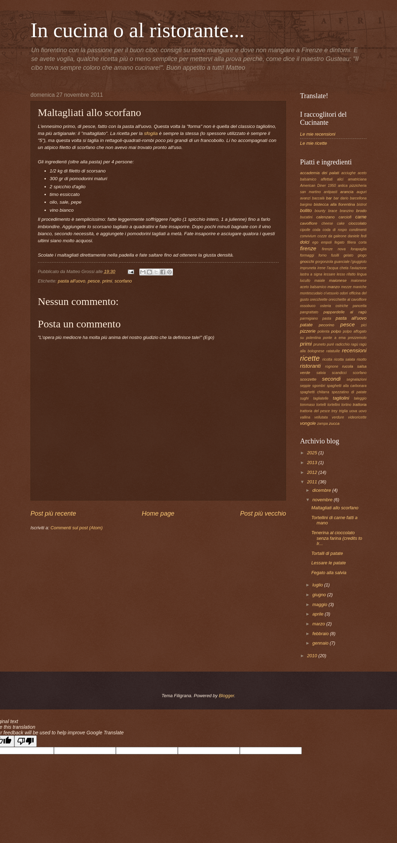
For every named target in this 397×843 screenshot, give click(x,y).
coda (316, 230)
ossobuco (307, 306)
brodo (361, 211)
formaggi (307, 255)
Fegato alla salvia (328, 572)
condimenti (358, 230)
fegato (339, 242)
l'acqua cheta (338, 268)
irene (322, 268)
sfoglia (151, 133)
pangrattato (309, 312)
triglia (343, 411)
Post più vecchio (263, 513)
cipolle (305, 230)
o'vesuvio (331, 293)
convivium (308, 236)
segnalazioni (357, 379)
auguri (361, 192)
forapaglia (359, 249)
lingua (362, 274)
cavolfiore (309, 223)
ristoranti (310, 366)
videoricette (357, 417)
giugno (319, 594)
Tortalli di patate (327, 553)
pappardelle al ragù (345, 312)
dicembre (322, 490)
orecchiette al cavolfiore (348, 299)
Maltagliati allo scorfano (334, 507)
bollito (306, 210)
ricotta (327, 359)
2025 (312, 452)
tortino (346, 405)
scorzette (308, 379)
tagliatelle (320, 398)
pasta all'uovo (71, 281)
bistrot (362, 204)
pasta (326, 318)
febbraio (321, 633)
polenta (323, 331)
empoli (326, 242)
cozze (322, 236)
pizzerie (307, 331)
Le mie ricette (313, 143)
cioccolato (357, 223)
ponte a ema (334, 338)
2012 (312, 472)
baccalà (318, 198)
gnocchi (307, 261)
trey (334, 411)
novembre (323, 499)
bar (329, 198)
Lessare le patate (328, 562)
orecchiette (318, 299)
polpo (336, 331)
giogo (362, 255)
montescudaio (311, 293)
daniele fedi (357, 236)
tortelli (321, 405)
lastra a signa (311, 274)
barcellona (358, 198)
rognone (332, 366)
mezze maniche (354, 287)
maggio (320, 604)
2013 (312, 462)
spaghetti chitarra (314, 392)
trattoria (360, 404)
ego (315, 242)
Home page (158, 513)
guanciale (341, 262)
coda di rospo (335, 230)
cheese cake (332, 223)
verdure (338, 417)
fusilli (335, 255)
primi (107, 281)
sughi (304, 398)
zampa (322, 424)
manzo (334, 287)
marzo (319, 623)
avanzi (305, 198)
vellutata (321, 417)
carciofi (345, 217)
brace (332, 211)
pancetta (360, 306)
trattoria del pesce (315, 411)
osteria (325, 306)
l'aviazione (358, 268)
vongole (308, 423)
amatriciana (357, 179)
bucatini (306, 217)
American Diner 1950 (318, 186)
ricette (310, 358)
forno (323, 255)
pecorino (326, 325)
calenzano (325, 217)
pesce (94, 281)
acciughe (348, 173)
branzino (347, 211)
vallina (305, 417)
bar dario (341, 198)
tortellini (333, 405)
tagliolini (341, 398)
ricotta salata (344, 359)
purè (330, 344)
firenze (308, 248)
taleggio (360, 398)
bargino (306, 204)
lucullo (305, 281)
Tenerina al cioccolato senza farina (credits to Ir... (336, 538)
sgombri (318, 386)
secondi (331, 379)
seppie (305, 386)
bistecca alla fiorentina (334, 204)
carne (361, 216)
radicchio (342, 344)
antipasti (330, 192)
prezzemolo (357, 338)
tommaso (307, 405)
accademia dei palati (319, 173)
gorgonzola (324, 262)
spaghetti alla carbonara (347, 386)
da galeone (337, 236)
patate (306, 324)
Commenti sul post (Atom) (76, 527)
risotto (362, 359)
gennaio (320, 643)
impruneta (308, 268)
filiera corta (357, 242)
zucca (334, 423)
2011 (312, 481)
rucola (347, 366)
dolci (304, 242)
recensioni (354, 350)
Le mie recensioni (317, 134)
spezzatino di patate (349, 392)
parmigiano (309, 318)
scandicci (339, 373)
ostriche (341, 306)
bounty (320, 211)
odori (344, 293)
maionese (338, 280)
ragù (354, 344)
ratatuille (333, 351)
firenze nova (334, 249)
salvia (321, 373)
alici (340, 179)
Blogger (226, 695)
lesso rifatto (346, 274)
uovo (363, 411)
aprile (318, 614)
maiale (319, 281)
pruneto (319, 344)
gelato (348, 255)
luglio (318, 584)
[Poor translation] (25, 741)
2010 (312, 655)
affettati (327, 179)
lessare (329, 274)
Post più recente (53, 513)
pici (364, 325)
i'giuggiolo (359, 262)
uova (353, 411)
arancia (347, 192)
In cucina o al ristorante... (137, 30)
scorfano (123, 281)
